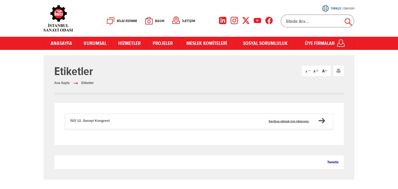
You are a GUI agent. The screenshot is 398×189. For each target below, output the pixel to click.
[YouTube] (257, 20)
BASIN (159, 21)
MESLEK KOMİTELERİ (206, 43)
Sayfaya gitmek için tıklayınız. (288, 121)
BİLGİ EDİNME (127, 21)
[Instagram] (234, 20)
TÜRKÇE (336, 8)
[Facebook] (269, 20)
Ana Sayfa (61, 83)
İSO (72, 18)
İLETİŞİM (188, 21)
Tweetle (333, 162)
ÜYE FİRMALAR (320, 43)
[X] (246, 20)
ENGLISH (349, 8)
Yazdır (338, 71)
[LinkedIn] (222, 20)
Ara (348, 22)
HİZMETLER (129, 43)
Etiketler (87, 83)
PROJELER (162, 43)
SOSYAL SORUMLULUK (265, 43)
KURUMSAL (94, 43)
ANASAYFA (61, 43)
